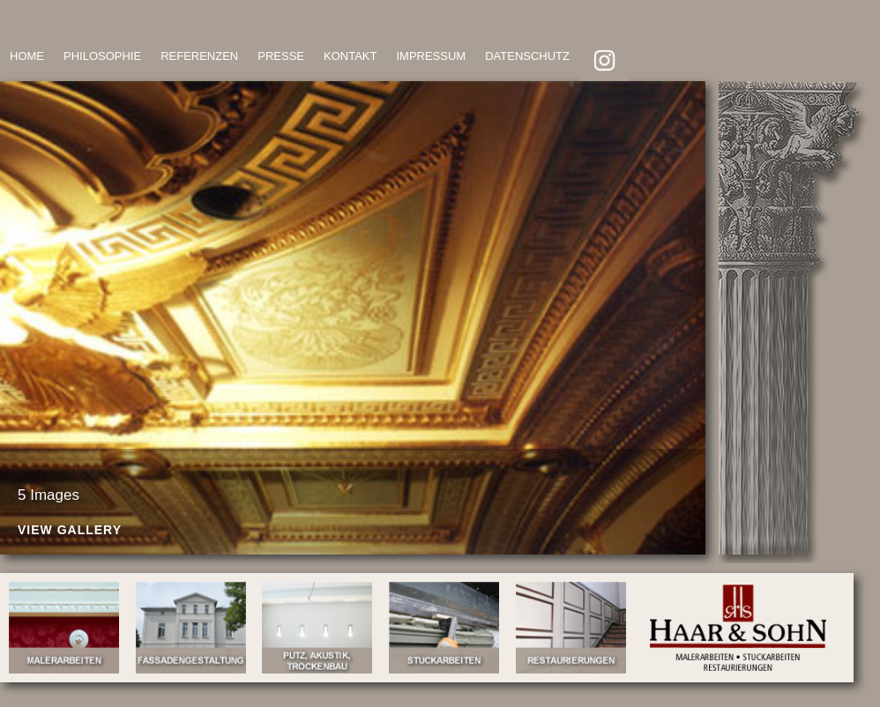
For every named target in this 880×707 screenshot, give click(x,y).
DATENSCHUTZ (527, 56)
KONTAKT (350, 56)
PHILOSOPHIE (102, 56)
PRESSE (280, 56)
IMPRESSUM (431, 56)
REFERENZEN (199, 56)
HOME (27, 56)
